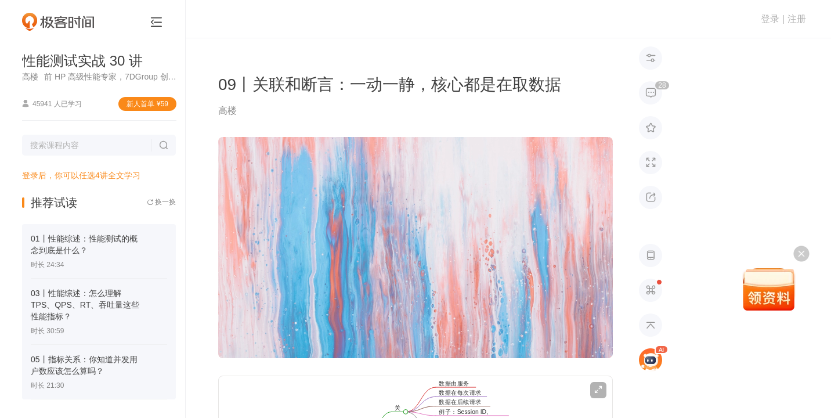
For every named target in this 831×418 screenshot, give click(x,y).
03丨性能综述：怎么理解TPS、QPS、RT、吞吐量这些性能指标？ (85, 305)
